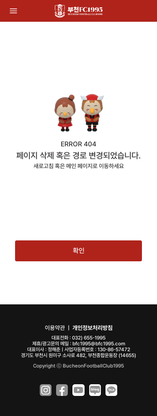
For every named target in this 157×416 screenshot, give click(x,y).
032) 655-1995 (89, 338)
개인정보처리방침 (92, 327)
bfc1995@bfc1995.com (98, 344)
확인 (79, 251)
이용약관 (55, 327)
